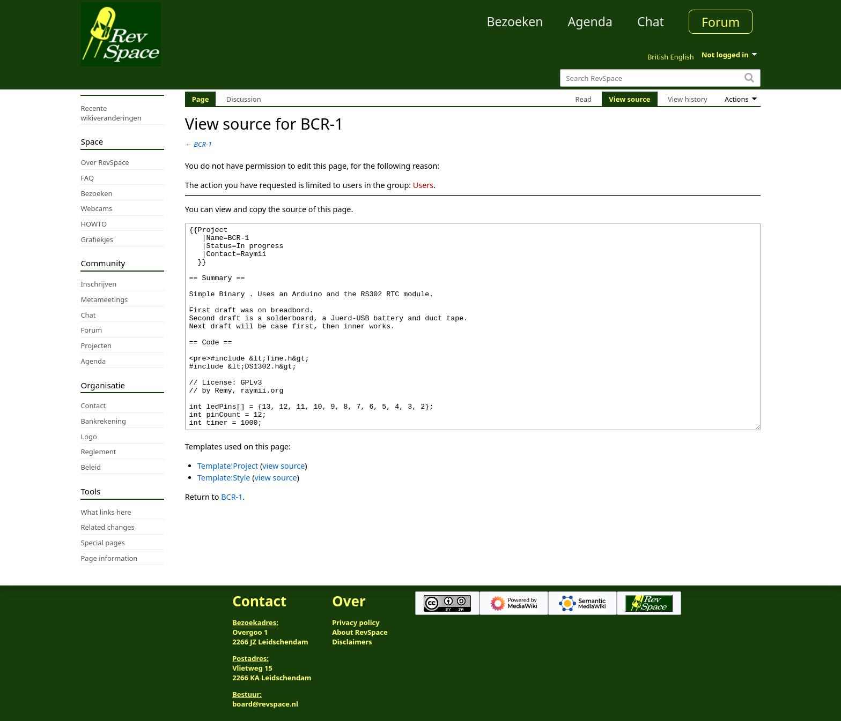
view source (283, 506)
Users (423, 185)
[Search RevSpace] (660, 78)
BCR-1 (203, 144)
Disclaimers (352, 642)
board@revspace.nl (265, 704)
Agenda (590, 21)
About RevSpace (360, 632)
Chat (650, 21)
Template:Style (223, 518)
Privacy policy (355, 622)
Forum (721, 22)
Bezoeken (515, 21)
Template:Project (227, 506)
